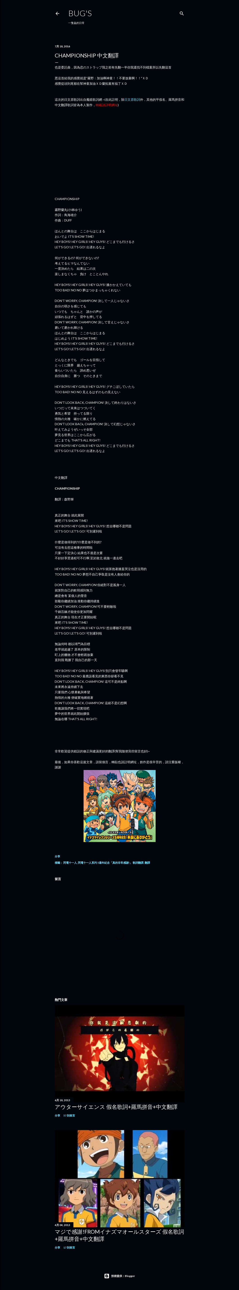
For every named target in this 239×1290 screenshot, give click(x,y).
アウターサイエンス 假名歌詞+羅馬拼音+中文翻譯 (116, 1106)
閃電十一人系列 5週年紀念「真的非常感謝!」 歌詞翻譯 (110, 862)
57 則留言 (69, 1115)
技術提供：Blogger (119, 1276)
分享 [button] (57, 856)
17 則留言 (69, 1247)
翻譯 (147, 862)
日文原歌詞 (132, 99)
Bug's (80, 13)
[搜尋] (181, 12)
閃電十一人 (70, 862)
